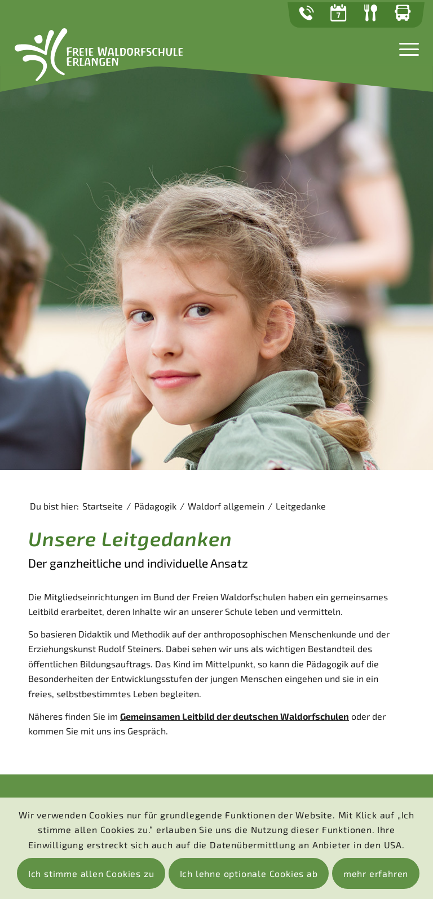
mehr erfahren (375, 873)
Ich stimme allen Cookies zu (91, 873)
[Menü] (406, 47)
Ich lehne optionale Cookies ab (249, 873)
